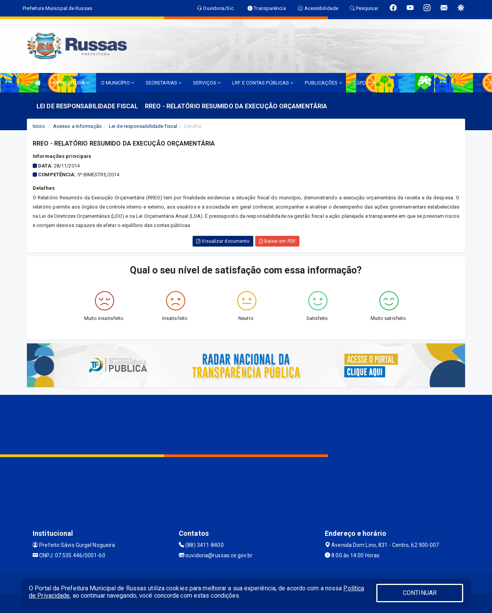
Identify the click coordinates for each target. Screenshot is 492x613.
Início (39, 126)
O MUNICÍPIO (117, 83)
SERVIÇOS (207, 83)
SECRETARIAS (163, 83)
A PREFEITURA (70, 83)
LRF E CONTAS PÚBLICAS (262, 83)
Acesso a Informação (77, 126)
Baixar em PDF (277, 241)
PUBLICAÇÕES (323, 83)
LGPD (360, 83)
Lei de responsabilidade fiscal (143, 126)
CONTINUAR (420, 592)
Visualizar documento (222, 241)
